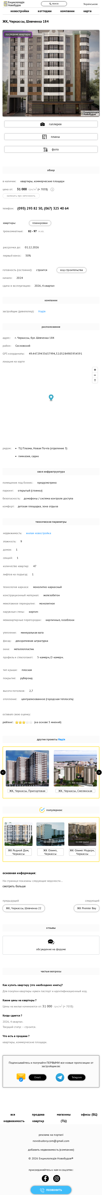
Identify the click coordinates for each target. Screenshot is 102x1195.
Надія (41, 311)
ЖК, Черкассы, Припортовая (27, 791)
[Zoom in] (95, 369)
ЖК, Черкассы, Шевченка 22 (23, 908)
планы (51, 137)
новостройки (19, 11)
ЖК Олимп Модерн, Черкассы (82, 852)
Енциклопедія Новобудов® (56, 1158)
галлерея (51, 124)
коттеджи (45, 11)
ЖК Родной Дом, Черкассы (18, 852)
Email (37, 1077)
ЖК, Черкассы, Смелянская (75, 791)
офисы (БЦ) (89, 1114)
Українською (90, 4)
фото (51, 149)
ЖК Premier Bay (86, 908)
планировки (40, 223)
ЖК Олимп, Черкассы (50, 852)
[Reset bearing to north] (95, 380)
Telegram (77, 1077)
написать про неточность (21, 195)
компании (67, 11)
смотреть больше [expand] (14, 886)
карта (87, 11)
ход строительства (71, 270)
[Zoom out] (95, 375)
